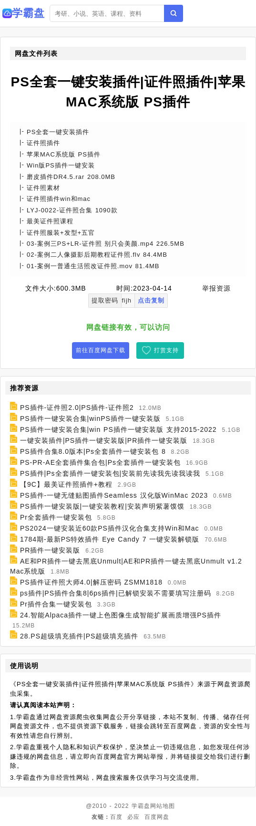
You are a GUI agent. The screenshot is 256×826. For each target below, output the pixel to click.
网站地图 (162, 806)
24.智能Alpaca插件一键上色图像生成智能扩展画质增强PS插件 (120, 615)
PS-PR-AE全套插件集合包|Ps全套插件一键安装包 (100, 462)
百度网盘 (156, 817)
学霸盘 (141, 806)
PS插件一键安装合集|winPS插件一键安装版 (90, 418)
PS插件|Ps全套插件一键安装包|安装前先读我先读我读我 (110, 473)
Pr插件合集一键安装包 (56, 604)
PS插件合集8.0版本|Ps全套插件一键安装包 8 (93, 451)
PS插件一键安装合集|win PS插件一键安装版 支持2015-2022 (118, 429)
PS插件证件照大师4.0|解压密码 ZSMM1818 (91, 582)
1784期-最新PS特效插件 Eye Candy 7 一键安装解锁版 (109, 539)
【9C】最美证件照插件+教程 (66, 484)
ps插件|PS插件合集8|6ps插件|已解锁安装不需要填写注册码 (115, 593)
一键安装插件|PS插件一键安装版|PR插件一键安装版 (103, 440)
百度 (116, 817)
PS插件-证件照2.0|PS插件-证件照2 (77, 407)
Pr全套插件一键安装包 (56, 517)
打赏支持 (166, 350)
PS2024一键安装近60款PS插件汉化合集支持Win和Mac (109, 528)
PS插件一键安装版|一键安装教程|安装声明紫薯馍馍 (102, 506)
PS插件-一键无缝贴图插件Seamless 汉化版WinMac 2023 (114, 495)
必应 (133, 817)
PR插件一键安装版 (50, 550)
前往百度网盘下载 (100, 350)
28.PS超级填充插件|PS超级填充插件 (79, 636)
